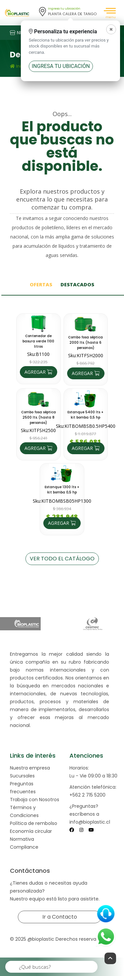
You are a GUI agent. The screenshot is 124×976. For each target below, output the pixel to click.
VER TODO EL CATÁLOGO (62, 558)
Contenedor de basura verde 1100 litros (38, 341)
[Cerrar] (111, 29)
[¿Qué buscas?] (51, 967)
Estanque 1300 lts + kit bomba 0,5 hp (62, 490)
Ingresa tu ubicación (61, 66)
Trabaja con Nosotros (34, 799)
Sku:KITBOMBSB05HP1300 (62, 501)
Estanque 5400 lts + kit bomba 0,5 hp (85, 415)
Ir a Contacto (59, 917)
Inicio (18, 66)
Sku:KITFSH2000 (85, 355)
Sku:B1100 (38, 354)
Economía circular (31, 831)
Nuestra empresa (30, 768)
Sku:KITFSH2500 (38, 430)
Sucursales (22, 775)
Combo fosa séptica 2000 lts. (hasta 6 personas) (85, 342)
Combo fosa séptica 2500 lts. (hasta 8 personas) (38, 417)
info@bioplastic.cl (89, 822)
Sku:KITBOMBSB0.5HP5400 (85, 426)
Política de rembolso (33, 823)
